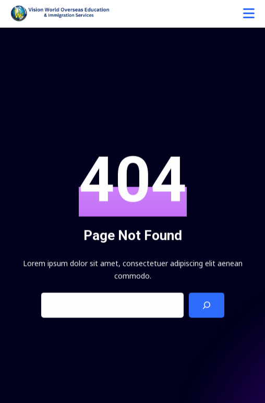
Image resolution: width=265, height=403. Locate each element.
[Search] (206, 305)
